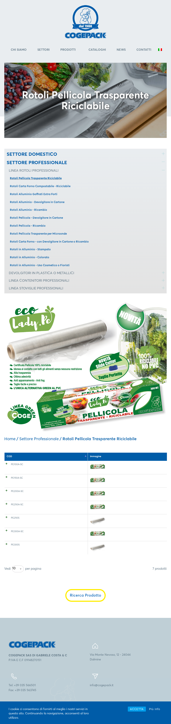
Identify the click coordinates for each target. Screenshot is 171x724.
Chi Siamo (19, 50)
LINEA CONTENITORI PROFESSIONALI (39, 280)
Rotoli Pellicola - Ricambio (28, 225)
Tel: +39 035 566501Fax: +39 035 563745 (22, 696)
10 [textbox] (13, 577)
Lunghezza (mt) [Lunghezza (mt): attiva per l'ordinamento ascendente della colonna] (117, 456)
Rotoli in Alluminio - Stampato (30, 249)
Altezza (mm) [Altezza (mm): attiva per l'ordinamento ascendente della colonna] (87, 456)
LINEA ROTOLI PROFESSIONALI (33, 170)
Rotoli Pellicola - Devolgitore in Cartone (36, 217)
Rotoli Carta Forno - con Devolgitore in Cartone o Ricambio (49, 241)
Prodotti (68, 50)
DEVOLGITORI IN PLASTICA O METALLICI (41, 273)
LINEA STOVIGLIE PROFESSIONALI (36, 288)
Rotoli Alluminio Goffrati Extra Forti (33, 194)
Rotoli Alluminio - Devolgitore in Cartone (37, 202)
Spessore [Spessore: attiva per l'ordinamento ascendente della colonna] (62, 456)
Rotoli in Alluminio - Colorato (29, 257)
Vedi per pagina (22, 577)
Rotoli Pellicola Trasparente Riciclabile (36, 178)
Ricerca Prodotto (85, 604)
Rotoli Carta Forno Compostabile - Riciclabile (40, 186)
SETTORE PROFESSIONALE (37, 162)
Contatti (143, 50)
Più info (154, 709)
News (121, 50)
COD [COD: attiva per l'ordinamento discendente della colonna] (9, 456)
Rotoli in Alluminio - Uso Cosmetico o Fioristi (40, 265)
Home (9, 438)
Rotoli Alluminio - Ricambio (28, 209)
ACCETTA (137, 709)
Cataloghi (97, 50)
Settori (43, 50)
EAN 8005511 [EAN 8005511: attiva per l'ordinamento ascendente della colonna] (148, 456)
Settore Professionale (39, 438)
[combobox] (18, 577)
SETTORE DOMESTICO (32, 154)
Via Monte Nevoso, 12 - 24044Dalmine (110, 666)
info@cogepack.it (101, 694)
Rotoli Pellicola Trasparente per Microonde (38, 233)
